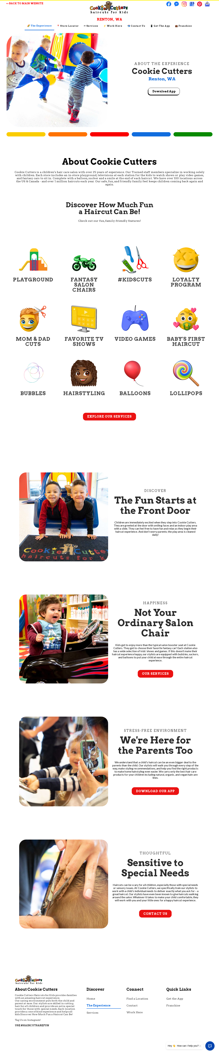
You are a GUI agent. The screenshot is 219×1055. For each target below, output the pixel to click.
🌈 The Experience (39, 25)
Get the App (174, 998)
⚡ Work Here (112, 26)
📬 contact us (136, 26)
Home (91, 998)
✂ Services (91, 26)
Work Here (134, 1012)
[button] (100, 80)
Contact (132, 1005)
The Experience (99, 1005)
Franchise (173, 1005)
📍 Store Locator (68, 26)
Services (92, 1012)
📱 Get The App (160, 26)
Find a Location (137, 998)
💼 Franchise (183, 26)
